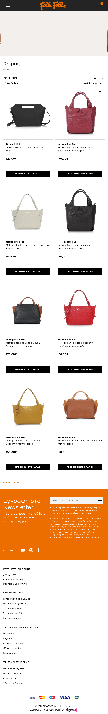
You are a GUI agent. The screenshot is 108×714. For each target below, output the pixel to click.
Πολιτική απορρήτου (14, 669)
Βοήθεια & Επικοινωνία (15, 584)
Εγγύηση (7, 638)
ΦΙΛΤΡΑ (10, 78)
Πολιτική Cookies (12, 673)
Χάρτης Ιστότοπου (12, 683)
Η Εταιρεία (8, 633)
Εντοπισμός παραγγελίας (16, 599)
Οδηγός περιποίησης (14, 643)
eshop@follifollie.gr (13, 579)
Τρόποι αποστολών (13, 613)
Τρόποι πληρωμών (12, 608)
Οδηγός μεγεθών (12, 648)
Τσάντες (15, 482)
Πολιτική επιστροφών (14, 603)
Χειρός (6, 482)
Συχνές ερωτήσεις (13, 618)
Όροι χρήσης (10, 678)
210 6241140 (9, 575)
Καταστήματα (10, 653)
